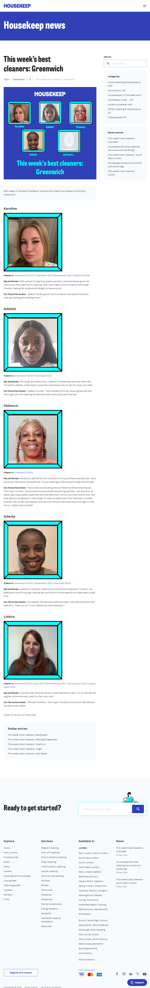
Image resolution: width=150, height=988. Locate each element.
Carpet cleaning (49, 871)
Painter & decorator (51, 904)
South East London (89, 857)
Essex (95, 934)
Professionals (11, 857)
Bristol (82, 920)
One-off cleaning (50, 852)
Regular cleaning (50, 847)
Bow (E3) (39, 683)
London (83, 847)
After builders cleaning (53, 866)
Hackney (83, 890)
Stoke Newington (88, 904)
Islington (102, 890)
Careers (8, 871)
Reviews (8, 894)
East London (85, 853)
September (19, 79)
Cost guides (10, 880)
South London (86, 862)
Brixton (94, 876)
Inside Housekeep (120, 104)
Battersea (84, 876)
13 (30, 79)
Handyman (47, 899)
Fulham (90, 885)
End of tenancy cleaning (54, 857)
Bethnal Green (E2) (55, 683)
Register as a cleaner (21, 972)
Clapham (98, 881)
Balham (97, 871)
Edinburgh (84, 929)
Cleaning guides (12, 885)
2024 (6, 79)
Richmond (92, 899)
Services (47, 841)
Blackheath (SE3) (63, 275)
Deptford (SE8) (82, 275)
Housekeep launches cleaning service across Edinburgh (128, 865)
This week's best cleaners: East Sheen (27, 753)
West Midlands (100, 925)
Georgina (18, 715)
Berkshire (98, 943)
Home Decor (116, 90)
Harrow (93, 890)
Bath (93, 929)
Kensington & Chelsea (90, 895)
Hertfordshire (99, 939)
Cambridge (93, 920)
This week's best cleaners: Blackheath (27, 734)
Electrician (46, 889)
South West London (89, 867)
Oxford (103, 920)
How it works (11, 852)
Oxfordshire (85, 953)
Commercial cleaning (52, 875)
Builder (45, 885)
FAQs (6, 899)
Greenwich (100, 885)
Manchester (85, 925)
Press (7, 866)
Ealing (82, 885)
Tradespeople (117, 117)
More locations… (88, 959)
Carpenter (46, 894)
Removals (46, 926)
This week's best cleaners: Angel (25, 748)
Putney (82, 899)
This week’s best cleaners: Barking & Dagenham (33, 739)
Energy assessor (49, 908)
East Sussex (85, 939)
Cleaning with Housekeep (17, 875)
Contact (8, 889)
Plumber (45, 880)
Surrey (87, 934)
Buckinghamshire (88, 948)
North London (100, 853)
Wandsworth (101, 909)
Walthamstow (86, 909)
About (7, 847)
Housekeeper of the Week (124, 95)
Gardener (46, 913)
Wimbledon (85, 913)
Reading (101, 929)
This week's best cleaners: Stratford (27, 744)
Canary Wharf (86, 881)
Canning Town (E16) (76, 683)
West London (86, 871)
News (7, 861)
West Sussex (85, 943)
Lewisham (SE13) (44, 275)
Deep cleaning (48, 861)
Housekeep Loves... (120, 99)
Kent (81, 934)
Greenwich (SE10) (24, 275)
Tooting (102, 904)
